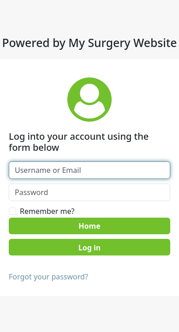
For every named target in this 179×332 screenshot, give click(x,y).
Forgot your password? (48, 277)
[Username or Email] (89, 170)
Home (89, 226)
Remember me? (47, 211)
